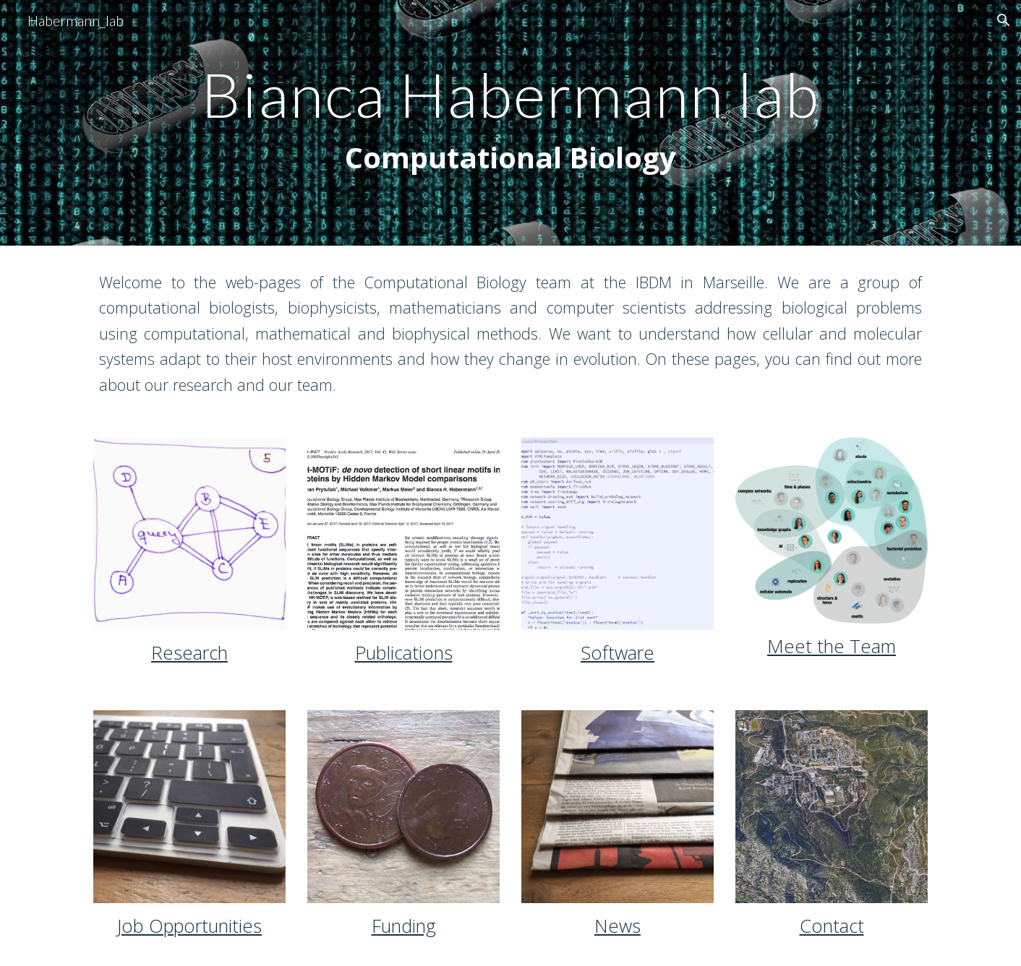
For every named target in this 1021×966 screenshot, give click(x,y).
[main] (510, 123)
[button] (1003, 20)
